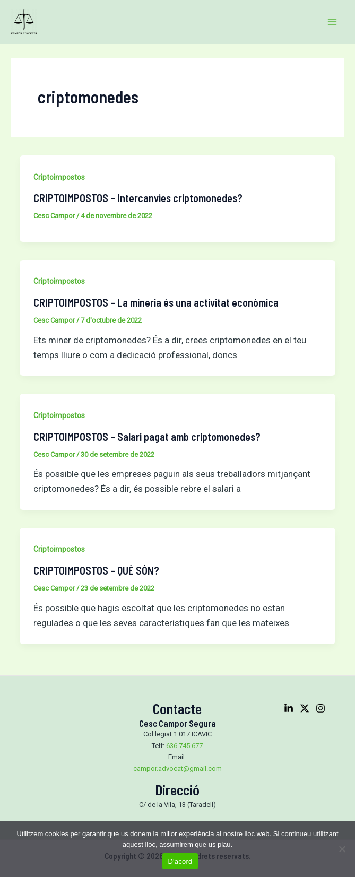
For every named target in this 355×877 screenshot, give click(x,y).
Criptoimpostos (59, 177)
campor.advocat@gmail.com (177, 768)
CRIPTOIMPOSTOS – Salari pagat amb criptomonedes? (147, 436)
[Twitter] (304, 708)
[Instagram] (320, 708)
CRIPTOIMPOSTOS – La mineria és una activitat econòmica (156, 302)
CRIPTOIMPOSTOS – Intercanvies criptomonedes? (138, 198)
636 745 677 (184, 746)
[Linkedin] (288, 708)
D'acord (180, 861)
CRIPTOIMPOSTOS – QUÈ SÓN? (96, 570)
